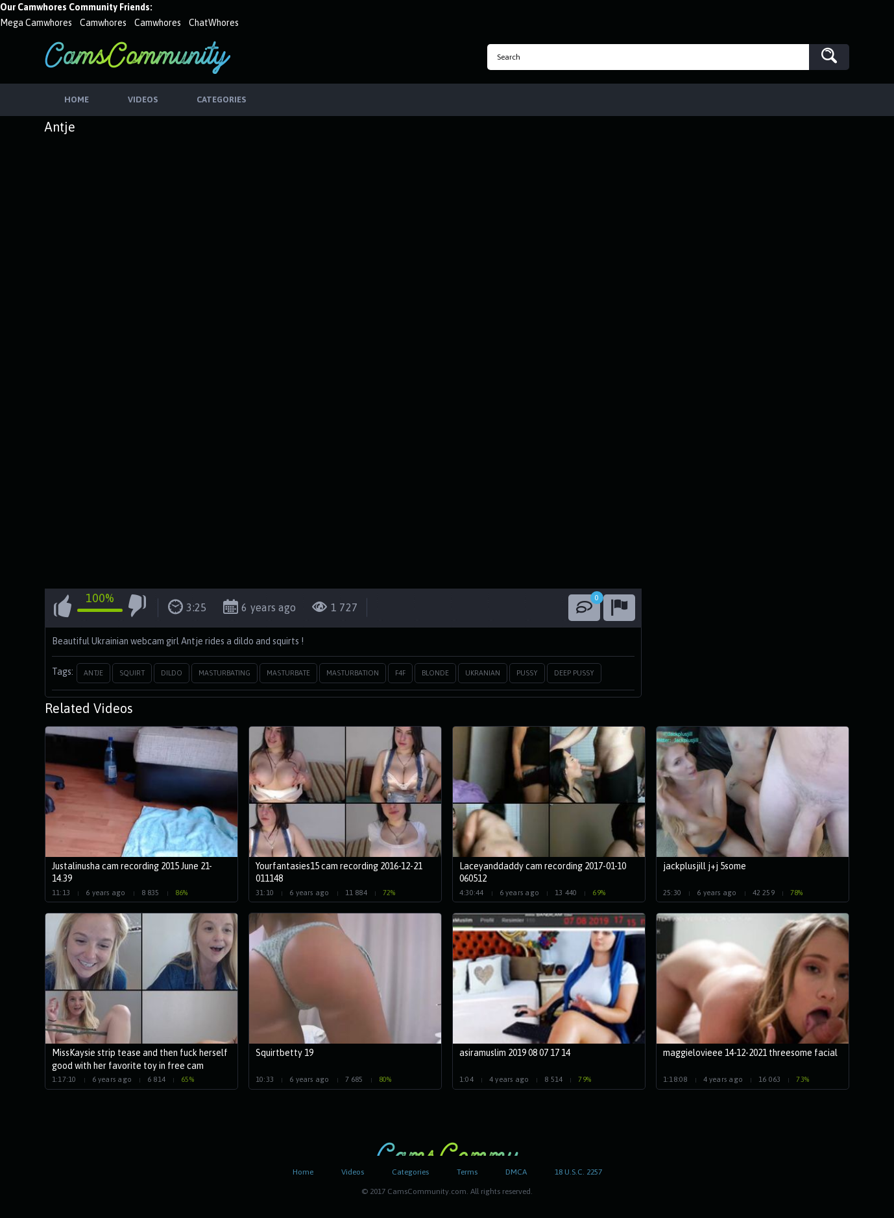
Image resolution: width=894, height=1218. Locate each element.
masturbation (352, 673)
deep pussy (574, 673)
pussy (527, 673)
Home (303, 1172)
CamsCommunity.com (137, 57)
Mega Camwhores (36, 23)
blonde (435, 673)
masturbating (224, 673)
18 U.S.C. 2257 (578, 1172)
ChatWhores (214, 23)
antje (93, 673)
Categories (410, 1172)
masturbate (288, 673)
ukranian (482, 673)
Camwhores (103, 23)
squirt (132, 673)
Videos (352, 1172)
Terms (467, 1172)
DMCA (516, 1172)
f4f (400, 673)
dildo (171, 673)
